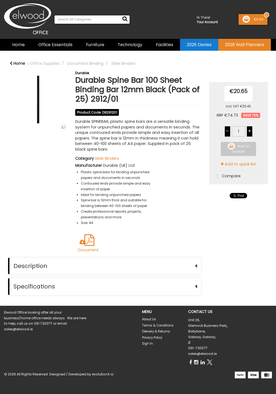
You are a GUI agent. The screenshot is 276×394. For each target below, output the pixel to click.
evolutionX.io (103, 374)
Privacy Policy (152, 337)
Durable (82, 73)
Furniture (95, 44)
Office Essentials (55, 44)
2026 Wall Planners (244, 44)
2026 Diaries (199, 44)
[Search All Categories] (92, 19)
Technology (130, 44)
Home (18, 44)
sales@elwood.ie (202, 353)
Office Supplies (45, 63)
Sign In (147, 343)
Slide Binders (123, 63)
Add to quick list (238, 164)
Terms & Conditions (158, 325)
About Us (149, 319)
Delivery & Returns (156, 331)
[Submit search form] (125, 19)
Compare (227, 176)
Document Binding (85, 63)
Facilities (164, 44)
